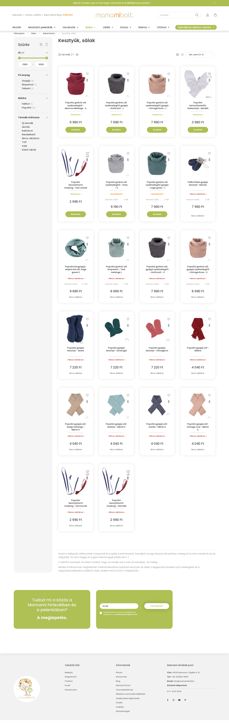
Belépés (69, 675)
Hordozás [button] (69, 27)
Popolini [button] (28, 110)
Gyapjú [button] (28, 83)
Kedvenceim (71, 693)
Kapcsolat (17, 15)
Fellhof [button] (27, 106)
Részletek (75, 217)
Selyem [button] (28, 91)
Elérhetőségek (123, 714)
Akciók (16, 27)
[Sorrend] (200, 58)
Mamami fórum (123, 688)
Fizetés (119, 705)
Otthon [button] (162, 27)
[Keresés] (179, 15)
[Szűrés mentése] (41, 47)
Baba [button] (89, 27)
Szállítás (120, 710)
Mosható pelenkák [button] (40, 27)
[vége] (41, 67)
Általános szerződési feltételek (130, 697)
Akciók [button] (26, 130)
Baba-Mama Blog (52, 15)
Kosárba (75, 132)
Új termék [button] (27, 126)
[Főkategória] (19, 36)
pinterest (185, 703)
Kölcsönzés (121, 680)
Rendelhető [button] (28, 137)
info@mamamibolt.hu (184, 684)
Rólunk (119, 675)
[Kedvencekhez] (87, 77)
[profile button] (208, 15)
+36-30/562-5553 (179, 679)
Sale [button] (24, 149)
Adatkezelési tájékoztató (128, 701)
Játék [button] (107, 27)
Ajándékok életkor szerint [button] (195, 27)
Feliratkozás (157, 609)
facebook (168, 703)
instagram (173, 703)
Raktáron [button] (27, 133)
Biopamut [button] (29, 87)
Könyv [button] (124, 27)
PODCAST (68, 15)
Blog (118, 684)
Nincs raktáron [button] (30, 141)
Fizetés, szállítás (33, 15)
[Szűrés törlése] (46, 47)
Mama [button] (143, 27)
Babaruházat (49, 36)
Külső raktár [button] (29, 152)
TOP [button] (24, 145)
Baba (33, 36)
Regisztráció (71, 680)
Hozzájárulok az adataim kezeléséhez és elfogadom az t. (120, 616)
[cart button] (215, 15)
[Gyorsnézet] (87, 83)
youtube (179, 703)
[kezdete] (25, 67)
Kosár (67, 688)
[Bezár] (214, 3)
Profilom (69, 684)
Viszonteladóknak (124, 693)
